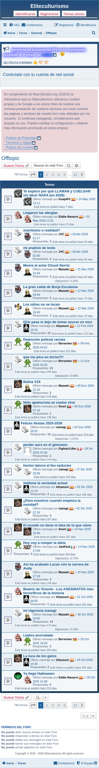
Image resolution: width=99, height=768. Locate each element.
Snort (62, 406)
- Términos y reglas (17, 143)
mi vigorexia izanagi (39, 611)
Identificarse (25, 13)
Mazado (64, 269)
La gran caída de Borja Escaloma (50, 287)
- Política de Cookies (18, 147)
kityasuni (62, 325)
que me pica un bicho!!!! (43, 357)
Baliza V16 (31, 382)
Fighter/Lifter (68, 448)
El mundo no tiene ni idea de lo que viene (57, 525)
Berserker (65, 343)
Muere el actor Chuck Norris (46, 265)
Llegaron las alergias (40, 213)
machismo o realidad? (41, 230)
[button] (33, 174)
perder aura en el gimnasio (45, 445)
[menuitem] (14, 25)
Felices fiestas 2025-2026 (41, 423)
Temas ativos (74, 13)
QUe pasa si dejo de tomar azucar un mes (57, 322)
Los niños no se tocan (41, 304)
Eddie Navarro (68, 216)
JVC (61, 234)
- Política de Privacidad (20, 138)
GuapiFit (64, 199)
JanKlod (64, 546)
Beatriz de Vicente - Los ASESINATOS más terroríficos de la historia (58, 591)
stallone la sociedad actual (45, 483)
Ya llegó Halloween (39, 674)
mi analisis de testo (39, 248)
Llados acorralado (38, 635)
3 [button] (53, 174)
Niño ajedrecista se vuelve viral (49, 402)
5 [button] (64, 174)
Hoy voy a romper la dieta (44, 543)
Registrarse (49, 13)
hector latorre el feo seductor (47, 465)
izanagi (61, 427)
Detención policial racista (44, 339)
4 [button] (58, 174)
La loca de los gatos (39, 656)
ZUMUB (47, 54)
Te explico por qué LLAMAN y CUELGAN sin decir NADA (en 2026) (57, 193)
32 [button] (75, 174)
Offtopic (10, 158)
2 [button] (47, 174)
